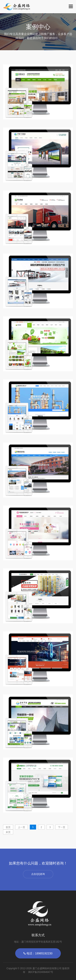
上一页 (21, 827)
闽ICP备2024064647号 (40, 972)
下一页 (61, 827)
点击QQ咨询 (38, 874)
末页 (8, 832)
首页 (8, 827)
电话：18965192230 (38, 953)
